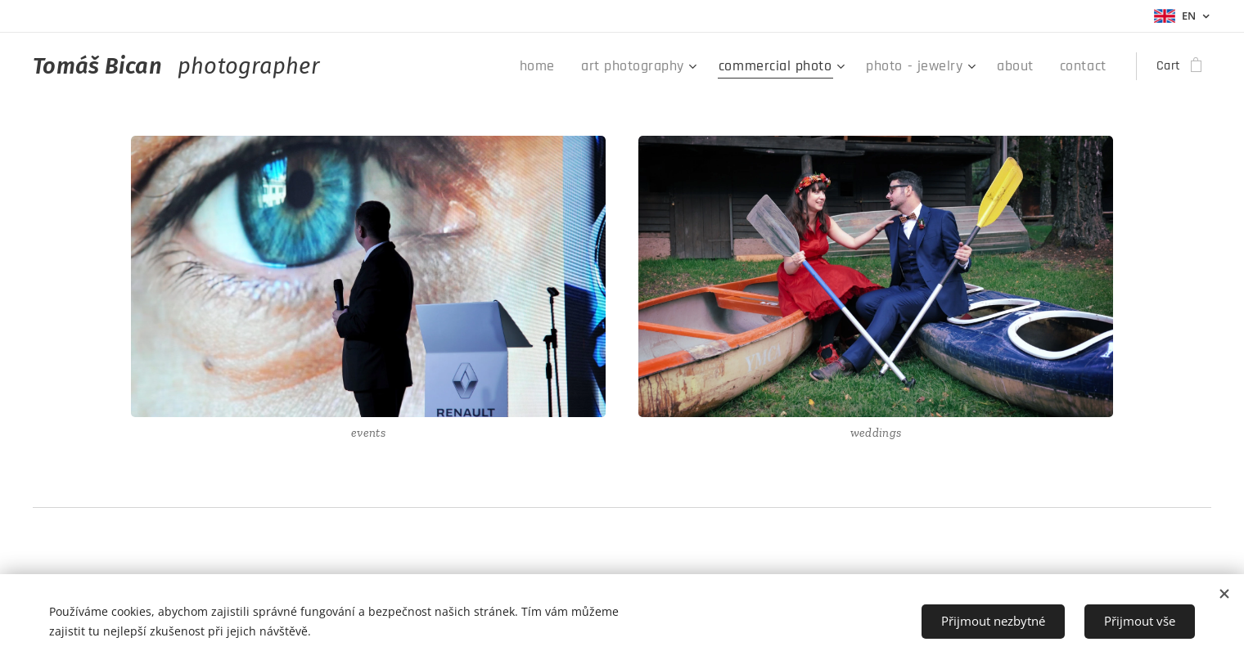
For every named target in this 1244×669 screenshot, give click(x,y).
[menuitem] (586, 66)
